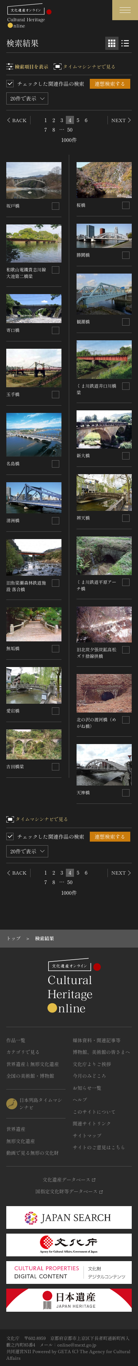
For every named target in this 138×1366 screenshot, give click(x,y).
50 (69, 129)
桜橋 (81, 205)
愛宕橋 (13, 710)
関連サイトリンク (92, 1123)
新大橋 (83, 455)
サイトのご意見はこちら (99, 1147)
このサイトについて (94, 1111)
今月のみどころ (89, 1075)
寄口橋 (13, 330)
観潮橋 (83, 321)
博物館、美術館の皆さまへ (101, 1051)
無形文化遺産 (20, 1141)
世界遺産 (15, 1128)
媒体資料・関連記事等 (97, 1040)
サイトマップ (87, 1135)
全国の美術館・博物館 (30, 1075)
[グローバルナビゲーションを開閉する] (125, 10)
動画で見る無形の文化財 (32, 1152)
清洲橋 (13, 520)
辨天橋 (83, 517)
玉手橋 (13, 394)
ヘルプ (80, 1099)
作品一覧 (15, 1040)
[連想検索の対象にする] (55, 206)
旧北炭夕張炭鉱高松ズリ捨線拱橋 (96, 652)
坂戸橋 (13, 205)
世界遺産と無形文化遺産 (32, 1064)
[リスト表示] (125, 43)
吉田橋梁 (15, 766)
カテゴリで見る (23, 1051)
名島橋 (13, 463)
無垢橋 (13, 648)
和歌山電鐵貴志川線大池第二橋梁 (26, 272)
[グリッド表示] (111, 43)
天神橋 (83, 792)
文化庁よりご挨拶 (92, 1064)
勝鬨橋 (83, 255)
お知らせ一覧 (87, 1087)
